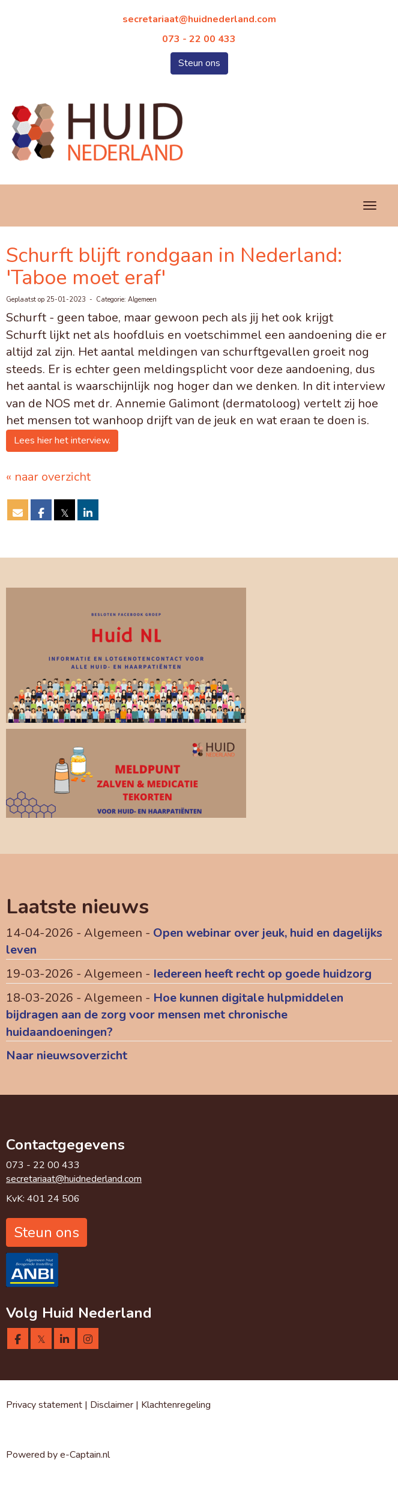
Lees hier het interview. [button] (62, 440)
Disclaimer (113, 1404)
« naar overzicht (48, 477)
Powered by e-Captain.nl (58, 1454)
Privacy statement (44, 1404)
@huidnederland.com (199, 19)
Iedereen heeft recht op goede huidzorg (262, 974)
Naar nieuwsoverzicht (66, 1055)
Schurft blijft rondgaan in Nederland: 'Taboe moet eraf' (174, 266)
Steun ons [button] (199, 63)
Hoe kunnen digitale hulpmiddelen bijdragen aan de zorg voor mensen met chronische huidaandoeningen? (174, 1015)
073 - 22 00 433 (199, 39)
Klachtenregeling (176, 1404)
